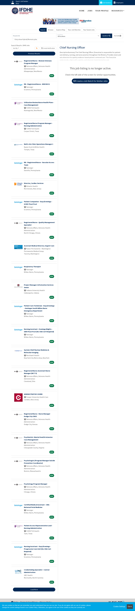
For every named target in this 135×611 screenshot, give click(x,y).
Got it (130, 606)
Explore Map (60, 30)
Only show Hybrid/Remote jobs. (26, 39)
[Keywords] (34, 35)
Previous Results (34, 54)
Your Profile (102, 10)
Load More (34, 589)
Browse (50, 30)
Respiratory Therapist (32, 267)
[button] (117, 35)
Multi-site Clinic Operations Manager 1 (38, 144)
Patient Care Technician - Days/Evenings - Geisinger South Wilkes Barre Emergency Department (39, 308)
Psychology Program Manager (35, 484)
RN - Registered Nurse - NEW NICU (37, 84)
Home (81, 10)
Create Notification (48, 48)
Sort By (15, 48)
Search (42, 30)
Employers (118, 2)
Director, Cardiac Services (34, 183)
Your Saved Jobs (89, 30)
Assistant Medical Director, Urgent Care (39, 246)
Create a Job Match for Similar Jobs (90, 81)
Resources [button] (117, 10)
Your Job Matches (74, 30)
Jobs (89, 10)
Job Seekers (105, 2)
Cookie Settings (119, 606)
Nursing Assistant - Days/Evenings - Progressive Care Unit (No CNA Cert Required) (37, 548)
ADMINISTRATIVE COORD (33, 394)
